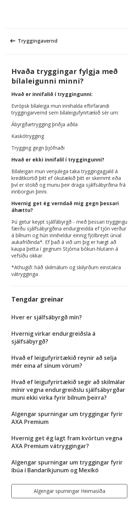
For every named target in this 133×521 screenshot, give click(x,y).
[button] (125, 14)
